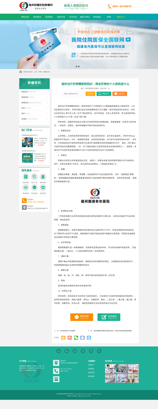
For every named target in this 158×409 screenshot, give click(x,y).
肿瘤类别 (27, 97)
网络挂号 (121, 17)
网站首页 (25, 17)
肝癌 (26, 108)
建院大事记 (85, 17)
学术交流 (73, 17)
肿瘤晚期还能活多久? (29, 151)
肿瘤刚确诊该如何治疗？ (30, 135)
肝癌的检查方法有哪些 (67, 331)
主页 (35, 72)
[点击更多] (40, 145)
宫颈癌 (29, 119)
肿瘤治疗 (28, 92)
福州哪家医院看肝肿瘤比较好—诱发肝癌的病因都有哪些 (113, 331)
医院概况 (37, 17)
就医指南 (91, 376)
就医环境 (61, 17)
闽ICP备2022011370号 (84, 396)
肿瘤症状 (46, 72)
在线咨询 (121, 94)
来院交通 (91, 372)
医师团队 (49, 17)
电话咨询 (90, 94)
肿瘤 (109, 17)
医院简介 (91, 365)
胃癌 (25, 113)
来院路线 (97, 17)
